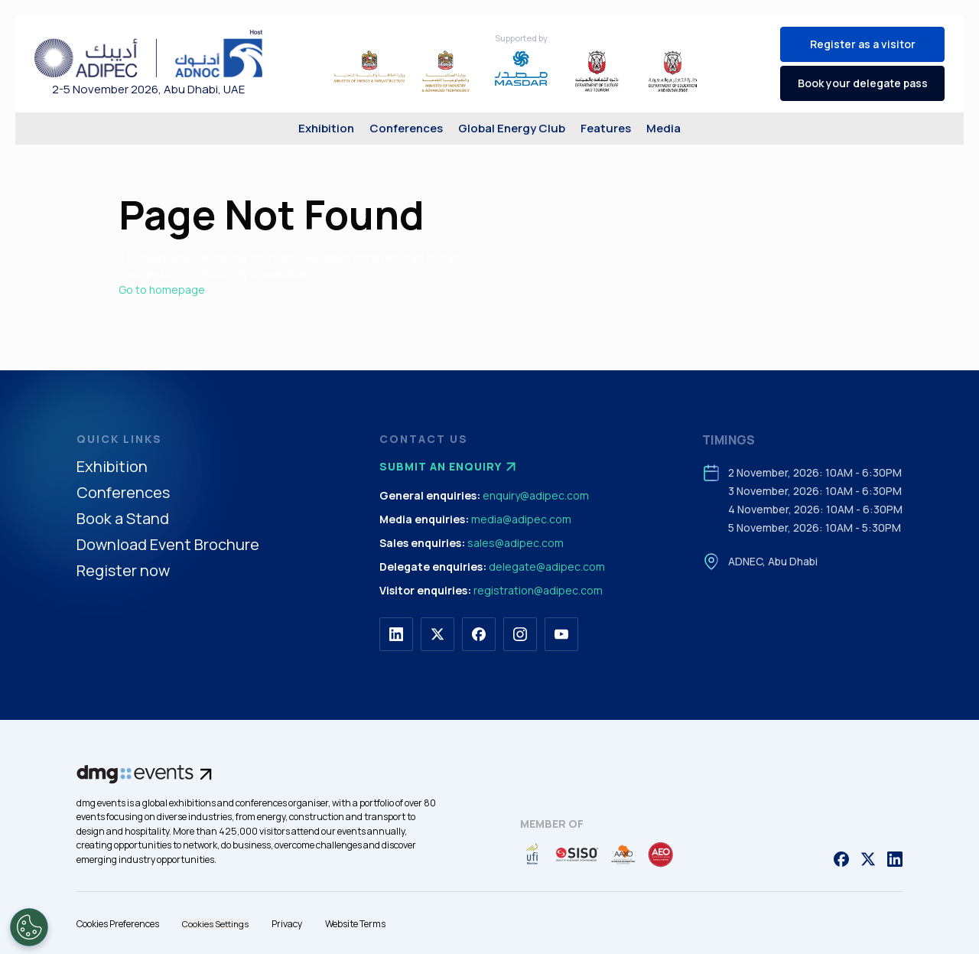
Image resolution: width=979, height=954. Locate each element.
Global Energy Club (511, 128)
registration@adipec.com (538, 590)
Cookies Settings (215, 924)
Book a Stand (122, 519)
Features (606, 128)
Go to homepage (162, 289)
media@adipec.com (521, 519)
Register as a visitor (863, 44)
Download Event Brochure (167, 545)
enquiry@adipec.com (536, 495)
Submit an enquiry (449, 466)
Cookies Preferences (117, 923)
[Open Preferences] (29, 927)
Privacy (287, 923)
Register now (123, 571)
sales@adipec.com (515, 543)
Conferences (406, 128)
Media (663, 128)
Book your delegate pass (863, 83)
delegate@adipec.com (547, 566)
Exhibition (326, 128)
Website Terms (355, 923)
